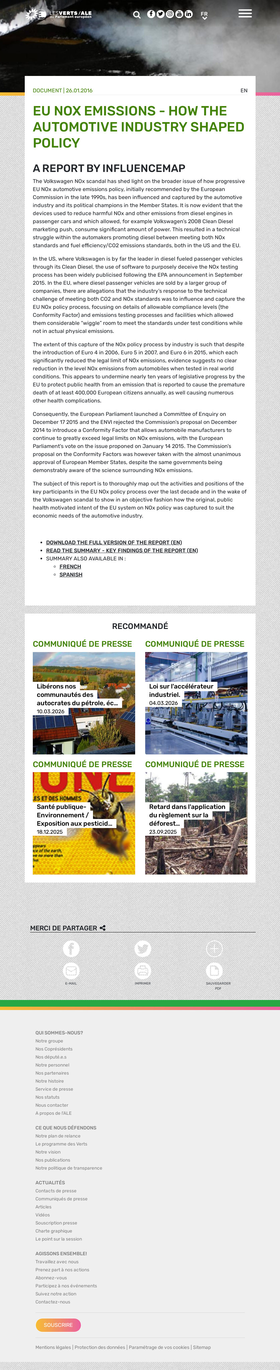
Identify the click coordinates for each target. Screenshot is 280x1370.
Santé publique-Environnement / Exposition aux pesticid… (74, 815)
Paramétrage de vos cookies (159, 1347)
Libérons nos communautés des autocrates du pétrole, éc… (77, 694)
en (244, 90)
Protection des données (100, 1347)
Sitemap (202, 1347)
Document (47, 90)
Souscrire (58, 1325)
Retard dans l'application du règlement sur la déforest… (187, 815)
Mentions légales (53, 1347)
